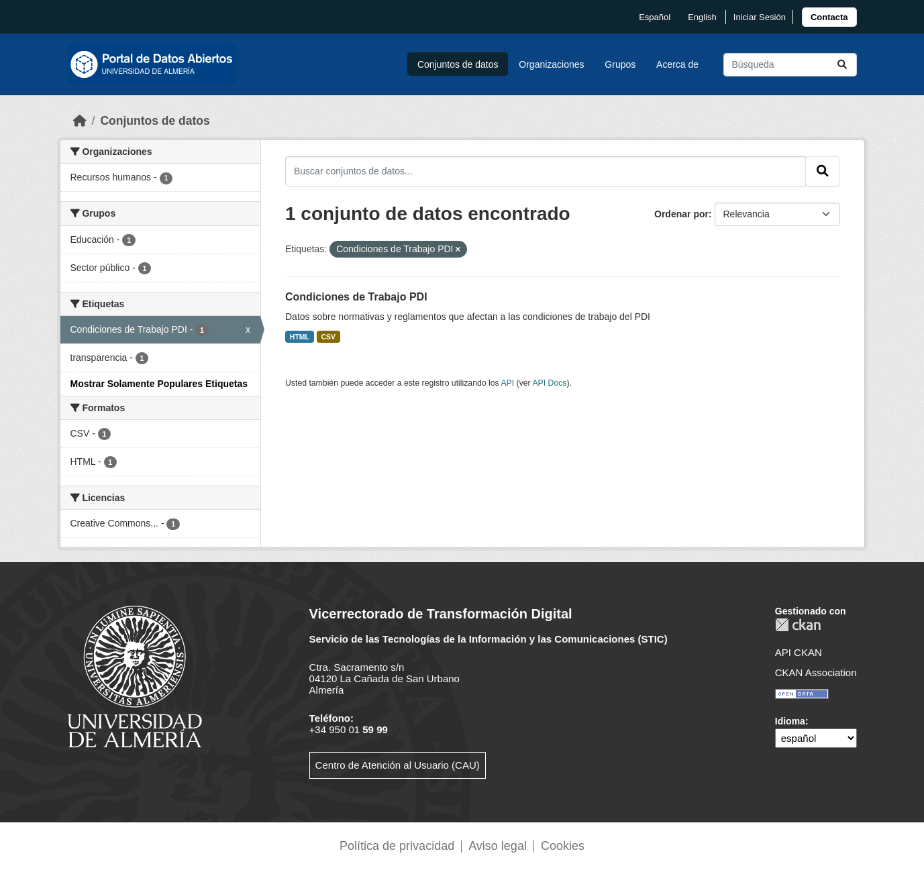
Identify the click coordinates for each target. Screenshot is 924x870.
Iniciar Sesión (759, 17)
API (507, 383)
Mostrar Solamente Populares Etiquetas (159, 383)
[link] (829, 17)
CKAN (798, 625)
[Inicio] (80, 120)
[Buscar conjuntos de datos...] (790, 64)
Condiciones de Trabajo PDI (356, 297)
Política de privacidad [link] (397, 846)
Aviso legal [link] (497, 846)
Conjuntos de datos (458, 64)
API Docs (549, 383)
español (654, 17)
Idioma (790, 721)
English (702, 17)
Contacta (829, 17)
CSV (328, 337)
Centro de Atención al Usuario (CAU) (397, 765)
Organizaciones (551, 64)
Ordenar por (681, 214)
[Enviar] (842, 64)
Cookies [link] (562, 846)
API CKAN (798, 652)
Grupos (620, 64)
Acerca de (677, 64)
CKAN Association (816, 672)
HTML (299, 337)
